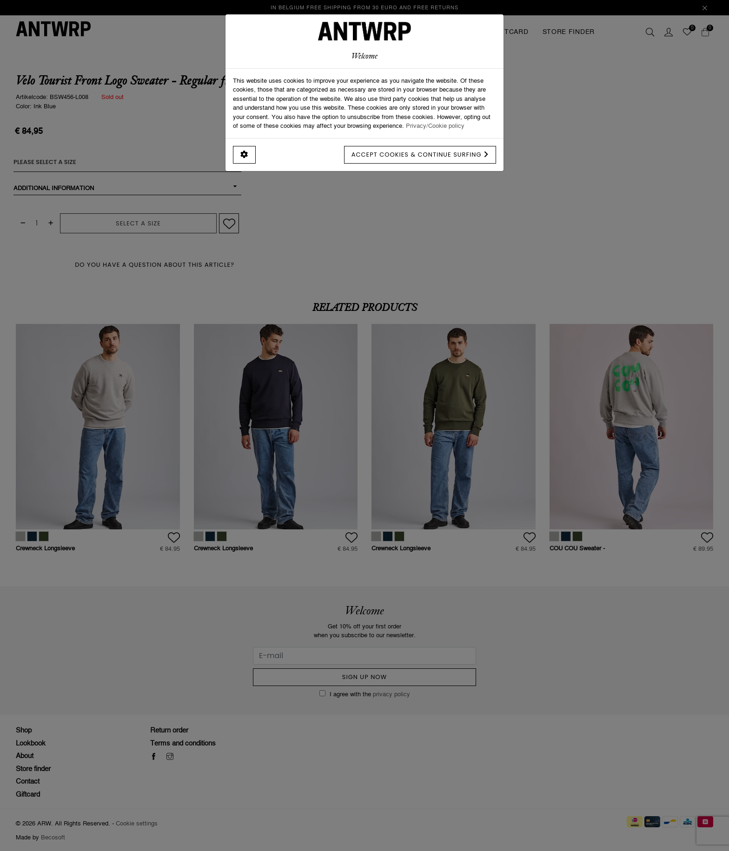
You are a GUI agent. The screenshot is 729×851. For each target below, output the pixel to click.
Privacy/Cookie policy (435, 125)
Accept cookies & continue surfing (420, 154)
